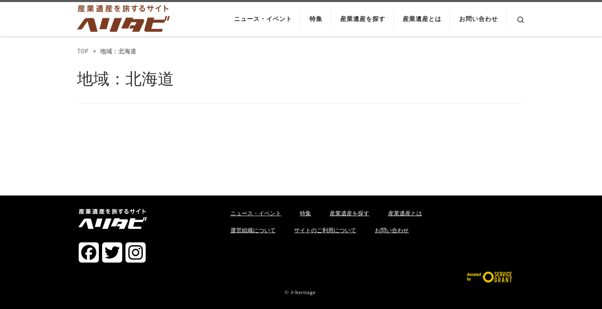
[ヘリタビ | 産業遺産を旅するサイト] (123, 16)
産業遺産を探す (349, 213)
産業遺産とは (405, 213)
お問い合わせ (392, 230)
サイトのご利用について (325, 230)
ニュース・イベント (255, 213)
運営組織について (253, 230)
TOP (82, 51)
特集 (305, 213)
